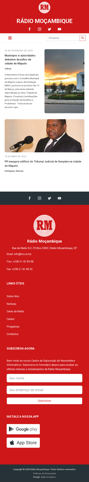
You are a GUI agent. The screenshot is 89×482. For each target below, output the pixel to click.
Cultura (8, 69)
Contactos (12, 334)
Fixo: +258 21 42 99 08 (20, 261)
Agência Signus (48, 477)
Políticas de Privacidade (44, 473)
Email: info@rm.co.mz (19, 254)
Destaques (10, 171)
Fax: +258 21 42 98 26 (20, 269)
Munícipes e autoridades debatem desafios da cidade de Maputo (20, 59)
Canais (10, 319)
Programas (13, 326)
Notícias (19, 171)
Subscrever (44, 400)
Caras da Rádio (15, 311)
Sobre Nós (13, 296)
